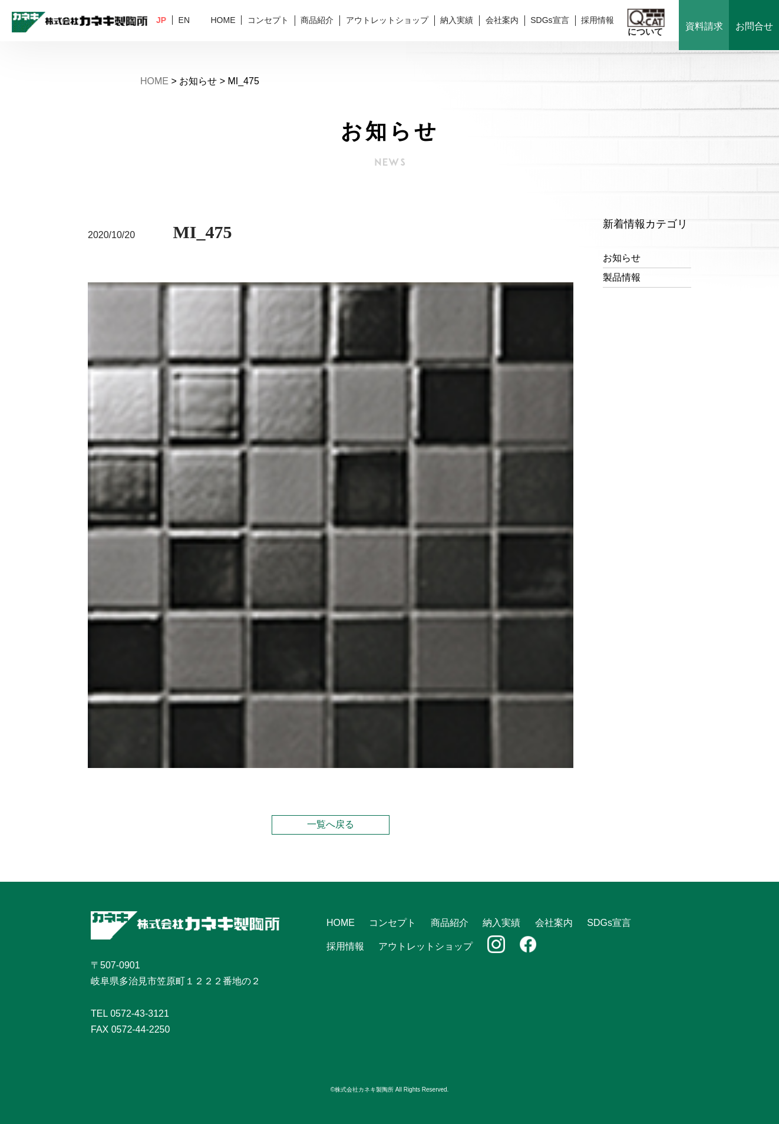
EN (184, 20)
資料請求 (704, 26)
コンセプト (268, 20)
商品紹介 (317, 20)
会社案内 (502, 20)
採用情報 (597, 20)
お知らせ (622, 258)
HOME (222, 20)
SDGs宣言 (549, 20)
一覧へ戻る (330, 824)
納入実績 (456, 20)
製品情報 (622, 277)
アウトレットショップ (387, 20)
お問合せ (754, 26)
